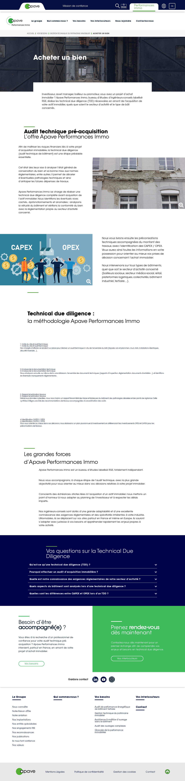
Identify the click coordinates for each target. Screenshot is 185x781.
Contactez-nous (145, 21)
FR (172, 6)
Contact (141, 707)
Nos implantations (21, 719)
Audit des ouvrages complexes (110, 726)
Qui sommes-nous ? (57, 21)
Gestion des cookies (124, 771)
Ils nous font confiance (23, 741)
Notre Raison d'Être (21, 711)
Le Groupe (19, 697)
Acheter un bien (101, 33)
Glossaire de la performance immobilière (109, 731)
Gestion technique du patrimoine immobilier (70, 33)
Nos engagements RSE (23, 728)
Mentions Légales (55, 771)
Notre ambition (19, 715)
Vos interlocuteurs (100, 21)
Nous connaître (20, 707)
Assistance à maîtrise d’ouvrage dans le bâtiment (111, 720)
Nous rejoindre (123, 21)
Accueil (30, 33)
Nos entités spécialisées (24, 724)
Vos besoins (79, 21)
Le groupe (36, 21)
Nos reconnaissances (23, 732)
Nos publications (20, 736)
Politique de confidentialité (89, 771)
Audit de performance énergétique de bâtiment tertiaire (112, 708)
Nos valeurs (18, 745)
